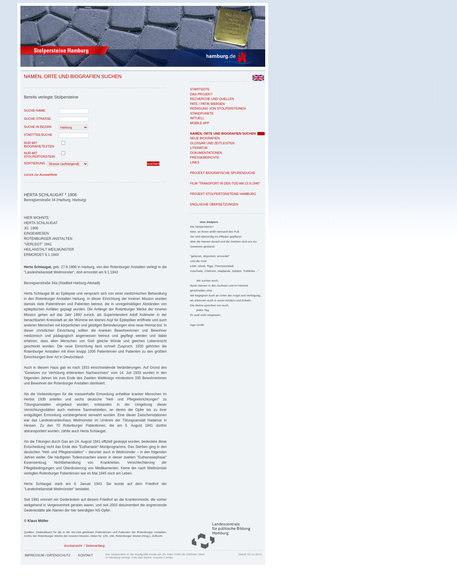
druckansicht (73, 545)
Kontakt (85, 555)
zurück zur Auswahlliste (40, 174)
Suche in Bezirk (38, 127)
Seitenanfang (95, 545)
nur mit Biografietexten (39, 144)
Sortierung (34, 163)
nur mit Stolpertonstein (39, 154)
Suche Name (34, 110)
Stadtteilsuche (38, 134)
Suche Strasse (37, 118)
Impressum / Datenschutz (48, 555)
